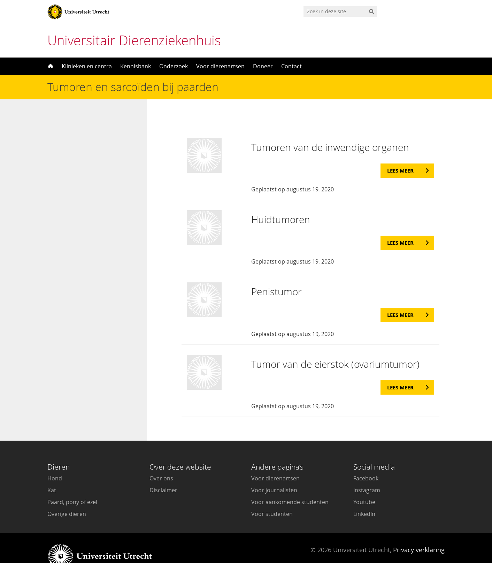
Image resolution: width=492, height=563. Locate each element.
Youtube (364, 484)
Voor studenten (272, 496)
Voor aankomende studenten (290, 484)
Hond (54, 461)
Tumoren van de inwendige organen (330, 129)
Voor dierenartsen (220, 66)
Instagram (366, 473)
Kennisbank (135, 66)
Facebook (365, 461)
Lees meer (400, 153)
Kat (51, 473)
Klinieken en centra (87, 66)
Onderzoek (173, 66)
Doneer (263, 66)
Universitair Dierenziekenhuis (134, 40)
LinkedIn (364, 496)
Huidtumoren (280, 202)
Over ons (161, 461)
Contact (291, 66)
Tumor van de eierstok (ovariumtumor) (335, 346)
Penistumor (276, 274)
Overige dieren (66, 496)
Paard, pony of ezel (72, 484)
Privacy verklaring (419, 532)
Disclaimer (163, 473)
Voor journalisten (274, 473)
